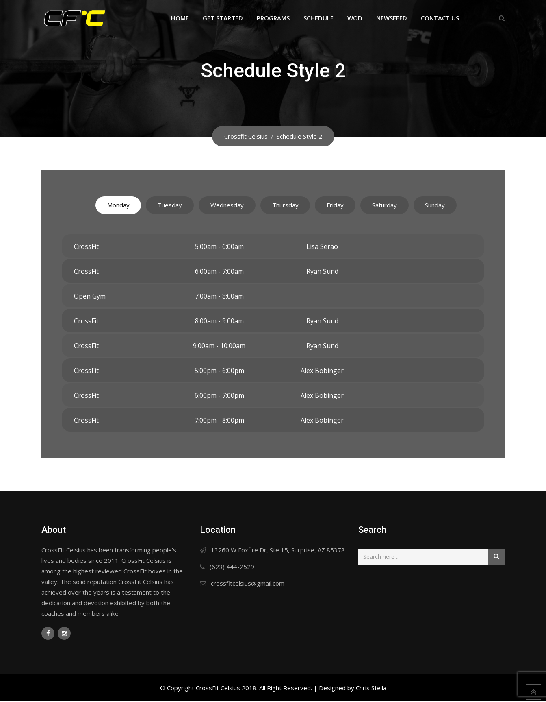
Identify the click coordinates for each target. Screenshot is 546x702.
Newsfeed (391, 18)
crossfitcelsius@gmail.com (247, 584)
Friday (340, 205)
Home (180, 18)
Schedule (318, 18)
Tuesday (160, 205)
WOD (354, 18)
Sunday (450, 205)
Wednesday (222, 205)
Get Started (223, 18)
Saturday (394, 205)
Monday (103, 205)
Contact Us (440, 18)
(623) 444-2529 (232, 567)
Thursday (285, 205)
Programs (273, 18)
